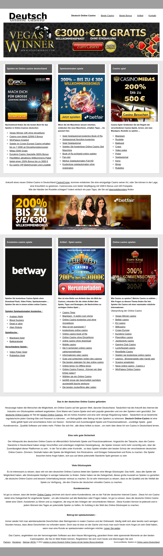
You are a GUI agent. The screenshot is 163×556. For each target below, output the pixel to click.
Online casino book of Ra (74, 334)
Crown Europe (122, 330)
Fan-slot (66, 157)
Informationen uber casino (75, 355)
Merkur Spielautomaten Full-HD (77, 161)
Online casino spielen (124, 242)
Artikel (140, 15)
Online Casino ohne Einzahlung (77, 337)
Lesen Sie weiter (112, 528)
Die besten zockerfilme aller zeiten (79, 387)
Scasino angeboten (124, 362)
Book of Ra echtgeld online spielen (79, 153)
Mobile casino (69, 344)
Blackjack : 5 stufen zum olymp (77, 316)
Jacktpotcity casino (124, 341)
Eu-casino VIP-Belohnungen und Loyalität (30, 164)
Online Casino (44, 494)
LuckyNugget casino (125, 348)
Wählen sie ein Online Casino (77, 376)
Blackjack (120, 136)
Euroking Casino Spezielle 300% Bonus (29, 154)
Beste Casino (107, 15)
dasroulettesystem (118, 189)
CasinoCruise (63, 182)
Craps (118, 146)
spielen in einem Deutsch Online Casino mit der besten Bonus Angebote (73, 542)
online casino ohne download (76, 341)
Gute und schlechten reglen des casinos (82, 358)
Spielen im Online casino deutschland (27, 68)
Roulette (119, 139)
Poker (118, 153)
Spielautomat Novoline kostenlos (78, 139)
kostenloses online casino (75, 330)
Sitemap (26, 542)
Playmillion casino (124, 337)
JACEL (33, 542)
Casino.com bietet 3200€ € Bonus (26, 136)
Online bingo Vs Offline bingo (76, 366)
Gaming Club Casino (125, 344)
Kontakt (152, 15)
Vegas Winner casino (125, 316)
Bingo (118, 164)
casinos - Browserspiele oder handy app (135, 358)
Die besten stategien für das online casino (83, 362)
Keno (118, 161)
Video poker (121, 150)
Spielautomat (121, 157)
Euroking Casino (123, 334)
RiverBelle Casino (124, 351)
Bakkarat (119, 143)
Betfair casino (122, 319)
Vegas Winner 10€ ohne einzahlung (27, 133)
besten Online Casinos (51, 415)
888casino (120, 326)
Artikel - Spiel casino (71, 242)
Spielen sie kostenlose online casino (133, 355)
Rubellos (119, 168)
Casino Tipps (68, 312)
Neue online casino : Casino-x (130, 366)
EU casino (120, 323)
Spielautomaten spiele (71, 68)
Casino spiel (119, 68)
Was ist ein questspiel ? (74, 326)
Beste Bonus (125, 15)
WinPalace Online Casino (127, 369)
